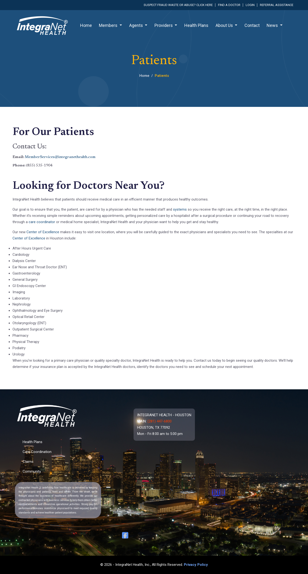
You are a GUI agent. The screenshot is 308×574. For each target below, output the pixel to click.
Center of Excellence (43, 232)
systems (180, 209)
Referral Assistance (276, 5)
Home (86, 25)
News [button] (273, 25)
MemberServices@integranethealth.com (60, 157)
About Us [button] (225, 25)
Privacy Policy (196, 564)
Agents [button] (136, 25)
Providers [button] (164, 25)
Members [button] (108, 25)
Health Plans (196, 25)
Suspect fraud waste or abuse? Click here (178, 5)
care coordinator (42, 222)
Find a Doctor (229, 5)
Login (250, 5)
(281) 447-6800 (160, 421)
